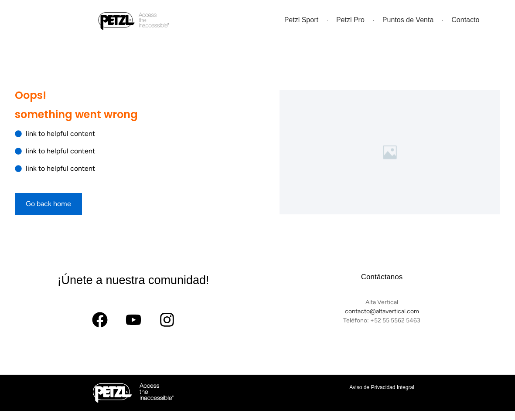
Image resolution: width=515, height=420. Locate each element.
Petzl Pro (350, 20)
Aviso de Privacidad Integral (381, 387)
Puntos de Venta (407, 20)
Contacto (465, 20)
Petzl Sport (301, 20)
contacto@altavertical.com (382, 311)
